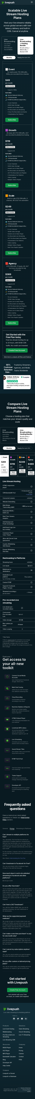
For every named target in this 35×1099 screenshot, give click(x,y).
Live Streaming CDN (9, 1040)
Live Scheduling (17, 739)
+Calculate (29, 494)
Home (20, 1047)
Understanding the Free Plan (17, 858)
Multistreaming (7, 1032)
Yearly (23, 57)
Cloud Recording (17, 697)
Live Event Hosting (8, 1029)
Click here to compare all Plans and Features (17, 357)
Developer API (16, 785)
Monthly (9, 57)
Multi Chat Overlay (17, 687)
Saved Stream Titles (18, 749)
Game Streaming (24, 1029)
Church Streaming (24, 1032)
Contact (21, 1056)
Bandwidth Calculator (9, 1056)
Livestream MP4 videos (19, 728)
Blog (4, 1059)
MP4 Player (6, 1053)
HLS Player (6, 1050)
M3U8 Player (7, 1047)
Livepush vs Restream (9, 1076)
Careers (21, 1053)
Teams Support (16, 775)
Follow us (15, 1015)
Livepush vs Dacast (9, 1073)
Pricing (21, 1050)
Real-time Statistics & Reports (21, 707)
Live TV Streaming (24, 1035)
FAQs (20, 1059)
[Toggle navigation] (31, 2)
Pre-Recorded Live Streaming (9, 1036)
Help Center (6, 1065)
